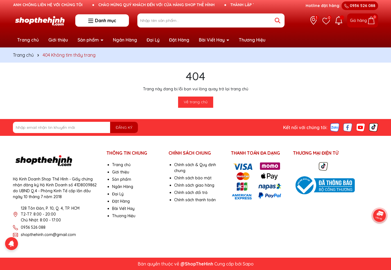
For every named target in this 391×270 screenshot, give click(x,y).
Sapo (248, 264)
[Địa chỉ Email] (75, 127)
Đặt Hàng (179, 40)
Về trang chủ (196, 101)
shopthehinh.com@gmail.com (48, 234)
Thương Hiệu (252, 40)
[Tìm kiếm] (277, 20)
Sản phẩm (89, 40)
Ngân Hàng (125, 40)
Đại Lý (153, 40)
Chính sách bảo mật (193, 177)
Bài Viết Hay (212, 40)
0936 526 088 (359, 5)
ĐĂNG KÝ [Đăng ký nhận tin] (124, 127)
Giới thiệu (58, 40)
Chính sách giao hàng (194, 185)
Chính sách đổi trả (191, 192)
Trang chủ (28, 40)
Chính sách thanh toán (195, 199)
